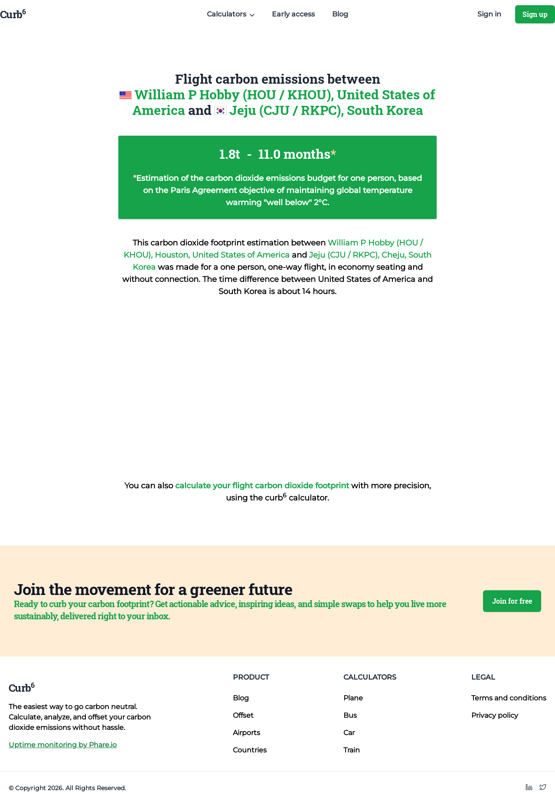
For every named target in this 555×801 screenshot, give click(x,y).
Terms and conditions (508, 698)
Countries (250, 750)
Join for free (512, 600)
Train (351, 750)
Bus (350, 715)
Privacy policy (494, 715)
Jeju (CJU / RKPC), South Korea (326, 109)
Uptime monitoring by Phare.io (63, 745)
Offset (243, 715)
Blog (340, 14)
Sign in (489, 14)
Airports (246, 733)
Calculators (369, 677)
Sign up (535, 14)
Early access (293, 14)
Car (349, 733)
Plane (353, 698)
